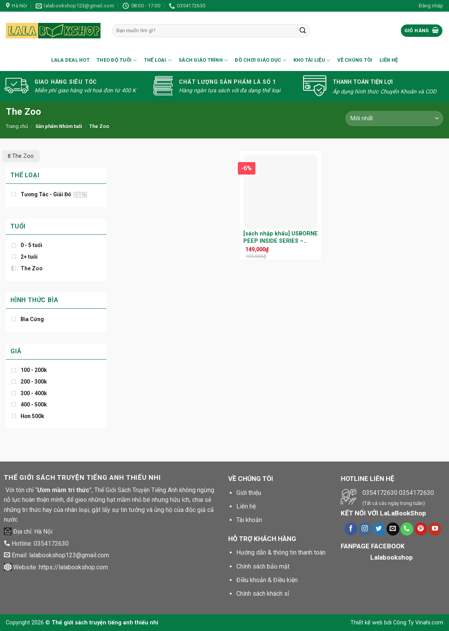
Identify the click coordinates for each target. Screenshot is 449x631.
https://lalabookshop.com (73, 567)
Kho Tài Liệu (312, 60)
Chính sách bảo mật (263, 566)
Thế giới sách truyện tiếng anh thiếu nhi (105, 622)
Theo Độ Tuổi (117, 60)
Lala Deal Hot (70, 60)
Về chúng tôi (354, 60)
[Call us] (406, 529)
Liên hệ (389, 60)
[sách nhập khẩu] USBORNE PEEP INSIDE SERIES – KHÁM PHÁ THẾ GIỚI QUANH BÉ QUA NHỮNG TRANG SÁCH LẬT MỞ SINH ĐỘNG (280, 237)
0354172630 (51, 543)
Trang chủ (17, 126)
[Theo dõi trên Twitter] (379, 529)
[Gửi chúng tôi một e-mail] (393, 529)
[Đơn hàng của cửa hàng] (394, 118)
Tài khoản (249, 520)
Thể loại (158, 60)
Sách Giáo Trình (203, 60)
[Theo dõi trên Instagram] (365, 529)
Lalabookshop (391, 557)
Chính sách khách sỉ (262, 593)
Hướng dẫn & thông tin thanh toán (281, 552)
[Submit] (302, 30)
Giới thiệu (248, 492)
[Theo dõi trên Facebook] (351, 529)
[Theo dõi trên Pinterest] (420, 529)
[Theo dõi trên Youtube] (434, 529)
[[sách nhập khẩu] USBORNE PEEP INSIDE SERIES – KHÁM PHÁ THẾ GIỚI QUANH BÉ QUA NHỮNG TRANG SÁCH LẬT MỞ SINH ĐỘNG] (280, 191)
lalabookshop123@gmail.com (69, 555)
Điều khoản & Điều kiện (267, 580)
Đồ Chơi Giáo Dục (260, 60)
